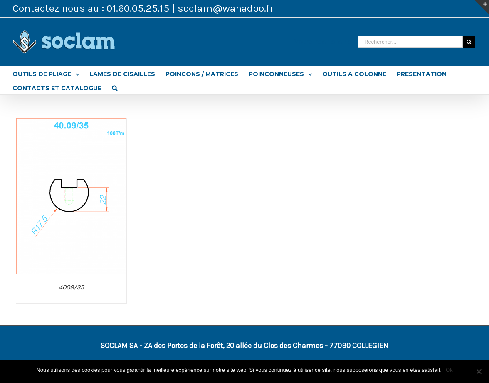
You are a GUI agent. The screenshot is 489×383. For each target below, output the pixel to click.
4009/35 (71, 287)
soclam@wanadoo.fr (226, 8)
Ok (449, 370)
